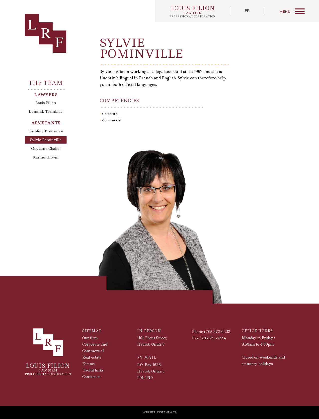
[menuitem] (247, 11)
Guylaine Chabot (46, 148)
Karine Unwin (46, 157)
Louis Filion (45, 102)
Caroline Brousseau (46, 131)
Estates (88, 363)
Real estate (91, 357)
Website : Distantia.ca (160, 412)
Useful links (93, 370)
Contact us (91, 376)
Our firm (90, 337)
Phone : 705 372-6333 (211, 331)
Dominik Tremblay (46, 111)
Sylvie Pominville (46, 139)
